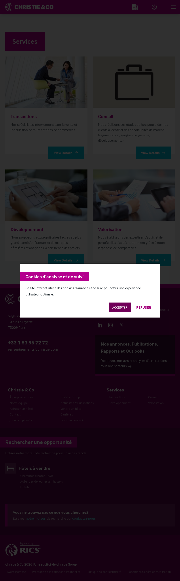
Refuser (143, 307)
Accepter (119, 307)
